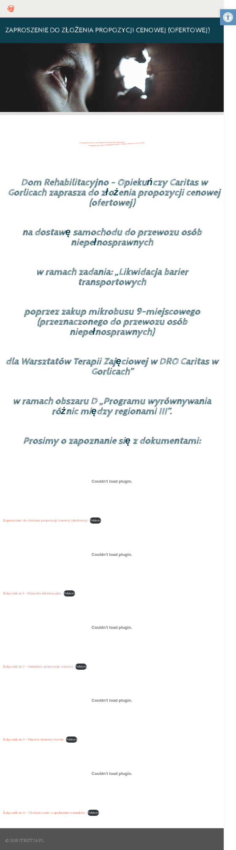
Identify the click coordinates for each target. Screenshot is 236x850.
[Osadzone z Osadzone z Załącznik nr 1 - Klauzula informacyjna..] (112, 554)
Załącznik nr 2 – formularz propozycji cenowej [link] (38, 666)
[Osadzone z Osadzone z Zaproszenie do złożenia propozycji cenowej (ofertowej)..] (112, 481)
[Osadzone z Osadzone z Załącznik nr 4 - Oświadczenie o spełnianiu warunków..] (112, 773)
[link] (228, 17)
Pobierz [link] (95, 520)
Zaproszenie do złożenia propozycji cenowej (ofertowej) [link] (45, 520)
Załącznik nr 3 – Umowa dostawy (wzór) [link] (33, 739)
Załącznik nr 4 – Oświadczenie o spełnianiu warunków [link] (44, 813)
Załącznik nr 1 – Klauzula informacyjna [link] (32, 593)
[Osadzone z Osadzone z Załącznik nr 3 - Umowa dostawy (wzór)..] (112, 700)
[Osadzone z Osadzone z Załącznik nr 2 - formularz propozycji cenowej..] (112, 627)
